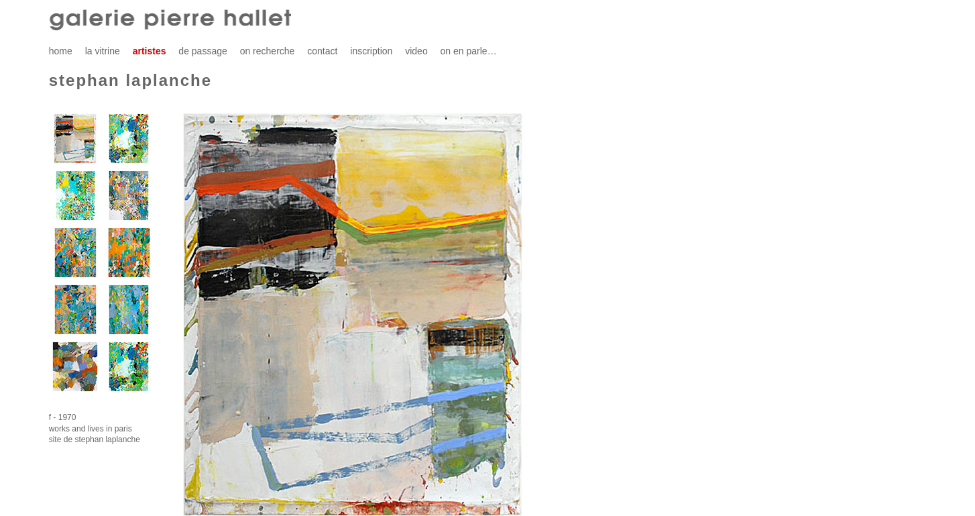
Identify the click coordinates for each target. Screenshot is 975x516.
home (60, 51)
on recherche (267, 51)
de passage (202, 51)
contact (322, 51)
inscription (371, 51)
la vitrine (102, 51)
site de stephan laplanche (94, 439)
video (416, 51)
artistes (149, 51)
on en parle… (469, 51)
